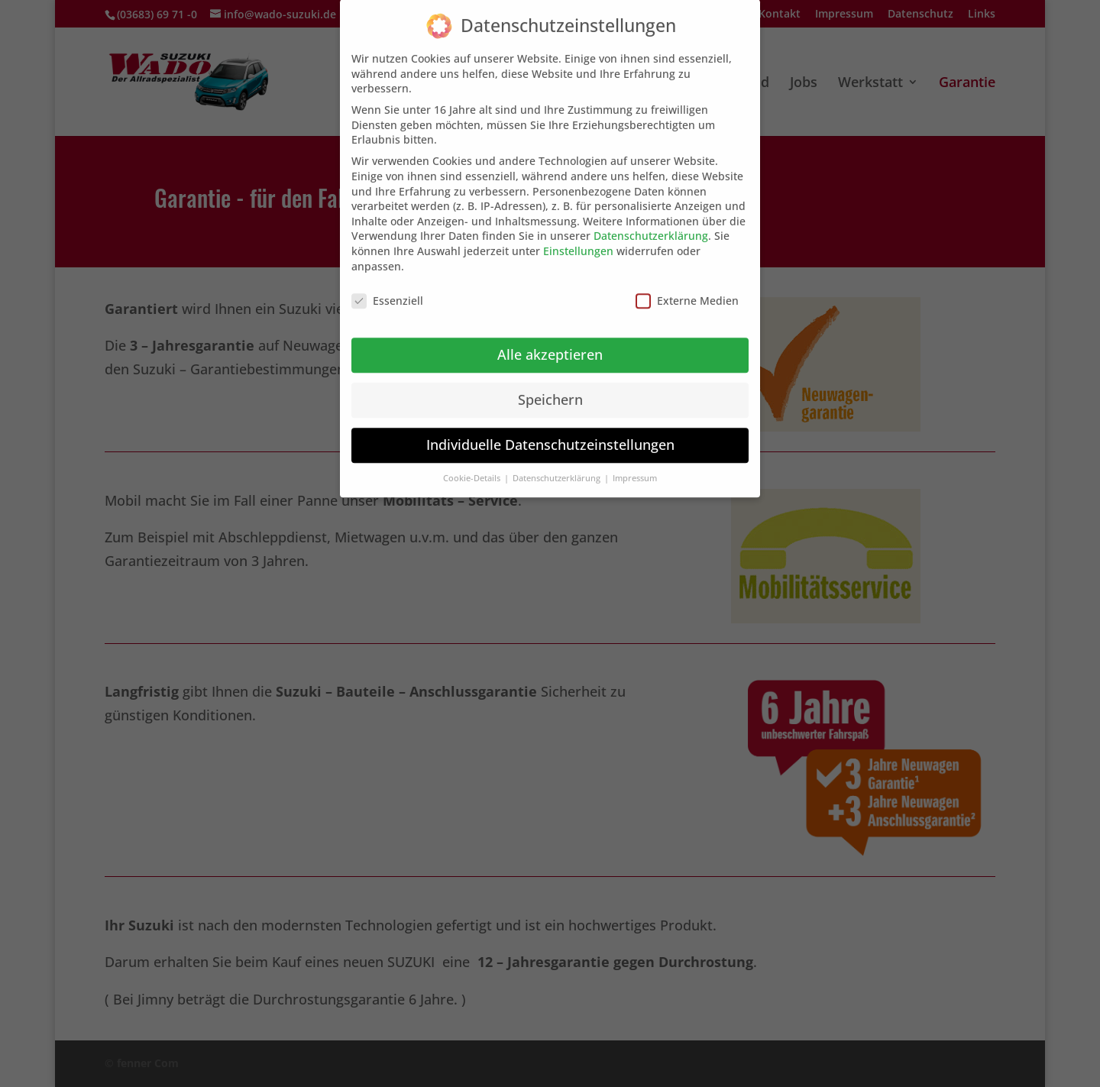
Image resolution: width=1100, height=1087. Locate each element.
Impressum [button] (635, 466)
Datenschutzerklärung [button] (558, 466)
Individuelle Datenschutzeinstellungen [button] (550, 433)
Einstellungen (578, 239)
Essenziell (387, 290)
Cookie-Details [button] (473, 466)
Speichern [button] (550, 388)
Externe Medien (687, 290)
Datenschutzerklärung (651, 225)
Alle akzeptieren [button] (550, 343)
